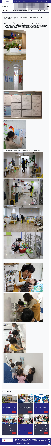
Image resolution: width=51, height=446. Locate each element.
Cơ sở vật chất (33, 1)
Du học (24, 1)
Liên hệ (44, 1)
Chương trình (20, 1)
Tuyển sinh (40, 1)
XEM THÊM (14, 412)
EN (47, 1)
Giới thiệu (15, 1)
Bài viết (37, 1)
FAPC (26, 1)
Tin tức (29, 1)
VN (45, 1)
